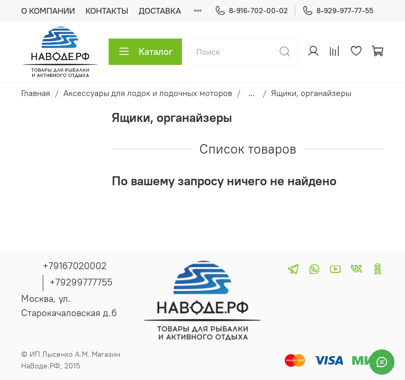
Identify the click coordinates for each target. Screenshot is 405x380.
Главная (35, 93)
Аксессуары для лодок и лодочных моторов (147, 93)
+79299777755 (81, 282)
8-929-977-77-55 (337, 10)
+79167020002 (75, 266)
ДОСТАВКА (160, 10)
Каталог (145, 51)
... (251, 93)
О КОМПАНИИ (48, 10)
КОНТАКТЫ (106, 10)
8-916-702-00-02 (251, 10)
